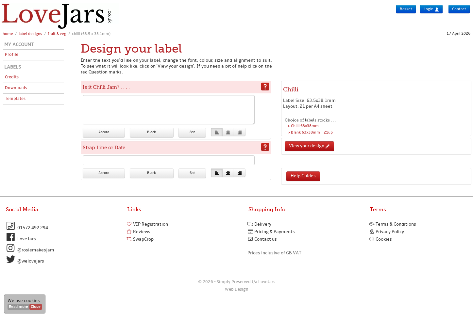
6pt (192, 173)
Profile (11, 55)
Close (36, 307)
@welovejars (24, 259)
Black (151, 132)
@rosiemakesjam (29, 248)
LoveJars (20, 237)
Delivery (259, 224)
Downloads (16, 88)
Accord (103, 132)
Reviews (138, 231)
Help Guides (303, 176)
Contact (459, 9)
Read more (18, 307)
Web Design (236, 289)
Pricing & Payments (271, 231)
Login (431, 9)
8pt (192, 132)
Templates (15, 99)
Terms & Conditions (392, 224)
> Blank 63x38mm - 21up (310, 133)
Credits (12, 77)
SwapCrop (140, 239)
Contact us (262, 239)
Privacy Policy (386, 231)
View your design (309, 146)
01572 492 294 (26, 226)
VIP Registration (147, 224)
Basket (406, 9)
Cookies (380, 239)
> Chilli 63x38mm (303, 126)
